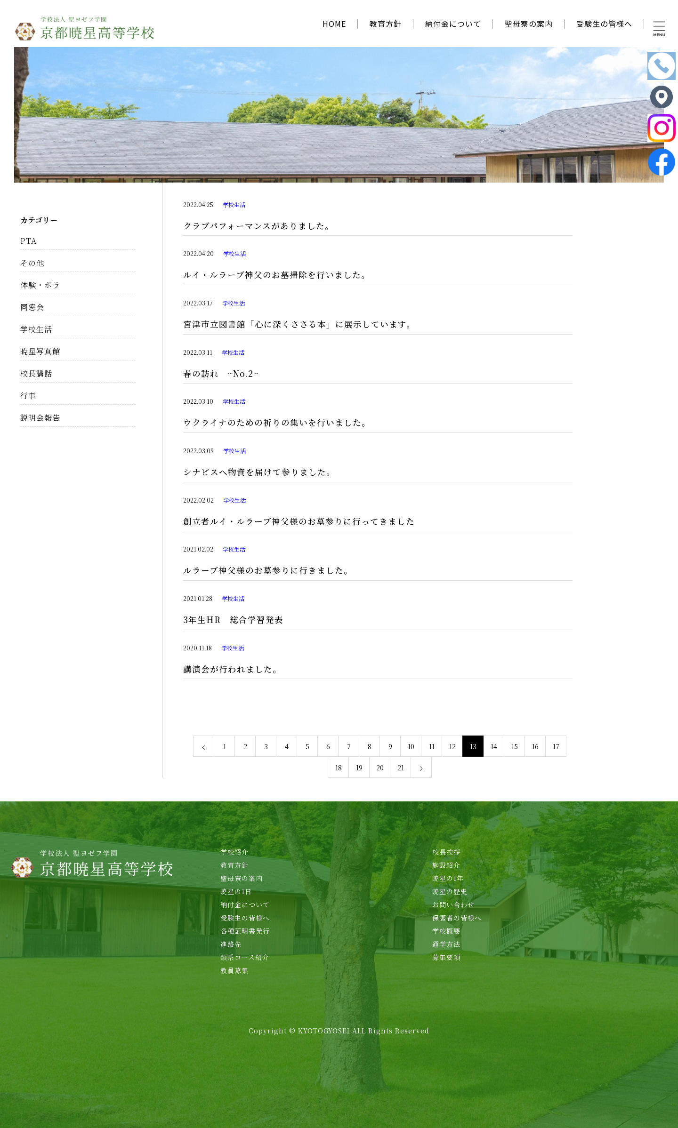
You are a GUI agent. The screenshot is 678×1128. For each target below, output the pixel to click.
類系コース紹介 (244, 957)
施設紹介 (446, 865)
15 (514, 746)
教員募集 (234, 970)
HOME (334, 23)
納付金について (453, 23)
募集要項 (446, 957)
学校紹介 (234, 851)
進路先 (231, 944)
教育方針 (386, 23)
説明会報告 (40, 417)
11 (432, 746)
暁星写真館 (40, 351)
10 (411, 746)
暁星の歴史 (450, 891)
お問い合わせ (453, 904)
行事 (28, 395)
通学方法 (446, 944)
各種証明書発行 (245, 931)
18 (338, 767)
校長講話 (36, 373)
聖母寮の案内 (529, 23)
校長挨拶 (446, 851)
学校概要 (446, 931)
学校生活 (234, 204)
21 (400, 767)
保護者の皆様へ (457, 917)
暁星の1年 (448, 878)
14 (494, 746)
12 (452, 746)
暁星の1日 (236, 891)
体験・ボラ (40, 285)
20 (380, 767)
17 (556, 746)
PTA (28, 240)
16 (535, 746)
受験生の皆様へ (604, 23)
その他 (32, 262)
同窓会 (32, 307)
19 (359, 767)
